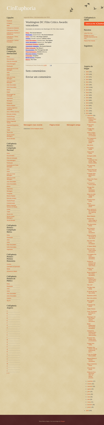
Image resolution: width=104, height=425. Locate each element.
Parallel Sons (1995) (90, 344)
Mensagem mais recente (33, 125)
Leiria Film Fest (88, 33)
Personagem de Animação (11, 95)
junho (89, 394)
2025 (87, 74)
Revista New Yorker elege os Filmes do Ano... (92, 220)
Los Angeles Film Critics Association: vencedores (91, 256)
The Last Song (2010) (91, 166)
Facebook (9, 21)
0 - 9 (8, 373)
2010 (87, 113)
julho (88, 391)
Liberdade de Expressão (13, 266)
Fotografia (9, 103)
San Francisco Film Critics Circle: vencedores (91, 230)
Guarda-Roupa (11, 116)
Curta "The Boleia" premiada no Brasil (92, 313)
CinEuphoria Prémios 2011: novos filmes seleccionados (91, 333)
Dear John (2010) (92, 298)
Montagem (10, 100)
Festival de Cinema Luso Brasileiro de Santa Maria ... (91, 263)
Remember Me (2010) (91, 305)
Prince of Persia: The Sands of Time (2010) (91, 237)
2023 (87, 79)
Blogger (63, 421)
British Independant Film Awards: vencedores (91, 326)
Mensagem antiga (73, 125)
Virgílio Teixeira (91, 309)
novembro (90, 381)
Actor (8, 72)
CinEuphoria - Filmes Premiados (12, 37)
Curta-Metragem (11, 64)
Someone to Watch (12, 271)
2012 (87, 108)
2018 (87, 92)
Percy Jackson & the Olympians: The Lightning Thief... (92, 211)
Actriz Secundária (11, 87)
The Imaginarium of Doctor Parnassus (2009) (91, 140)
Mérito (8, 269)
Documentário (10, 59)
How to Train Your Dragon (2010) (92, 170)
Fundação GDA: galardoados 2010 (91, 175)
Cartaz (8, 127)
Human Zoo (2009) (90, 269)
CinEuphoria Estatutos (13, 28)
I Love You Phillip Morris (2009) (91, 355)
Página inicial (54, 125)
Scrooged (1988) (91, 156)
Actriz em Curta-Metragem (11, 81)
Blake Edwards (91, 216)
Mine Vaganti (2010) (90, 301)
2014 (87, 103)
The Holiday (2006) (90, 148)
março (89, 402)
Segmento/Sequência (12, 125)
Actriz (8, 75)
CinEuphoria (21, 8)
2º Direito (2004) (91, 246)
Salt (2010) (90, 145)
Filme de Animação (12, 61)
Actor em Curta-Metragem (11, 77)
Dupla (8, 92)
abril (88, 399)
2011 (87, 110)
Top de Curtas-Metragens (11, 135)
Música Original (11, 105)
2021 (87, 84)
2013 (87, 105)
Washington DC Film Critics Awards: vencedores (91, 319)
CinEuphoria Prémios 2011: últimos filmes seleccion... (91, 280)
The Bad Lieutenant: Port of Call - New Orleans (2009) (92, 161)
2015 (87, 100)
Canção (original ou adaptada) (12, 108)
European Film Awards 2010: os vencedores (91, 339)
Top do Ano (10, 132)
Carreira (9, 264)
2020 (87, 87)
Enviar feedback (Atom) (37, 128)
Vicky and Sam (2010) (91, 368)
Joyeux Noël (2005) (90, 152)
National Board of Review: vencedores (92, 360)
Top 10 (8, 300)
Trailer (8, 130)
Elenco (8, 89)
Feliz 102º (89, 285)
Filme (8, 56)
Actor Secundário (11, 85)
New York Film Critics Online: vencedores (91, 250)
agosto (89, 389)
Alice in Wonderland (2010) (91, 205)
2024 (87, 77)
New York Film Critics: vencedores (91, 242)
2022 (87, 82)
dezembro (90, 115)
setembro (90, 386)
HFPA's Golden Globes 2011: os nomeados (91, 134)
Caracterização (11, 119)
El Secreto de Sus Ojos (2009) (92, 292)
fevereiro (89, 404)
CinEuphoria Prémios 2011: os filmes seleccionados (91, 120)
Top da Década (11, 138)
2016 (87, 97)
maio (88, 397)
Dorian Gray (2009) (90, 125)
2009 (87, 410)
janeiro (89, 407)
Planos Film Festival (89, 40)
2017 (87, 95)
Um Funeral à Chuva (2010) (91, 183)
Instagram (9, 23)
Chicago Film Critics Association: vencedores (91, 189)
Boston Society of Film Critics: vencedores (92, 274)
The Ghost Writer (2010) (91, 225)
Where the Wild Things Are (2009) (91, 195)
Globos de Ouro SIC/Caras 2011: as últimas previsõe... (91, 375)
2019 (87, 90)
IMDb (8, 25)
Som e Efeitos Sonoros (13, 111)
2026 (87, 71)
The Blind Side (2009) (91, 288)
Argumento (10, 98)
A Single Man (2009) (90, 129)
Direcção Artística (11, 114)
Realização (10, 66)
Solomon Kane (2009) (91, 200)
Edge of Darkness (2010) (92, 364)
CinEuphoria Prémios (12, 30)
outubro (89, 383)
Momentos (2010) (92, 295)
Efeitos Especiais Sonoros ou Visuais (12, 206)
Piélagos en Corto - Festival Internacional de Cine (90, 37)
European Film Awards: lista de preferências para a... (92, 349)
